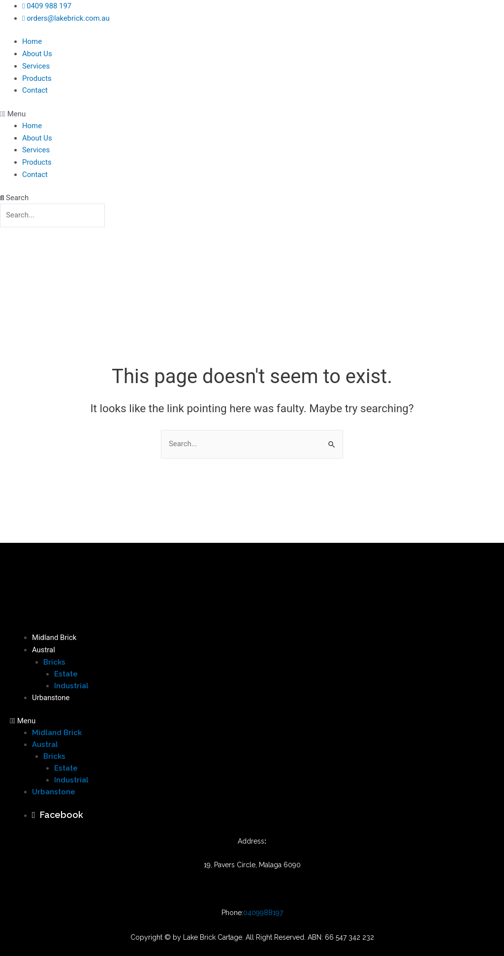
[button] (252, 111)
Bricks (54, 663)
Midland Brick (54, 639)
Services (36, 64)
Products (37, 76)
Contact (35, 88)
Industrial (71, 686)
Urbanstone (51, 698)
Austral (43, 651)
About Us (37, 52)
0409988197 (263, 913)
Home (32, 40)
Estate (66, 675)
